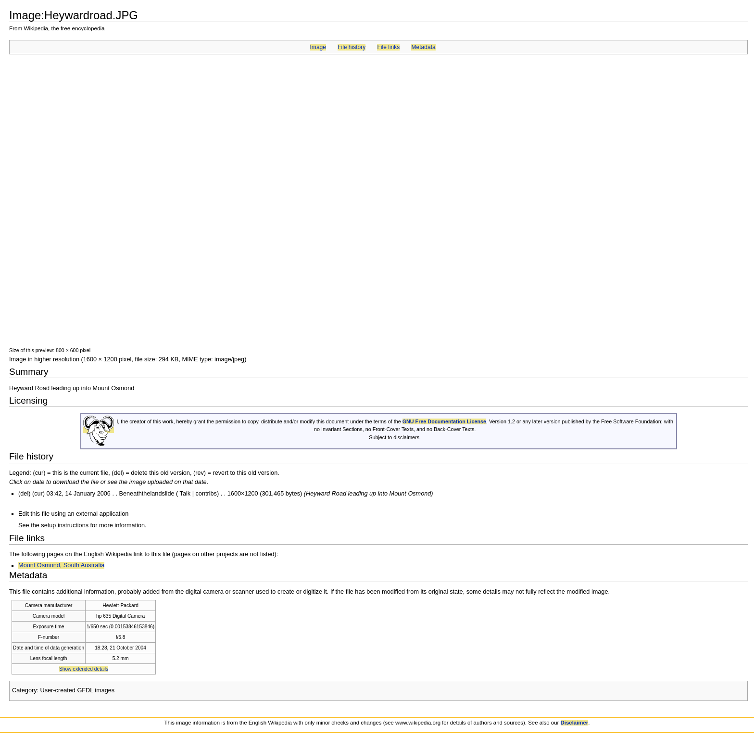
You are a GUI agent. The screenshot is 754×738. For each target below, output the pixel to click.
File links (388, 47)
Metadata (423, 47)
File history (351, 47)
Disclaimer (575, 722)
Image (318, 47)
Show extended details (83, 669)
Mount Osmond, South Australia (61, 565)
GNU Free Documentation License (444, 421)
